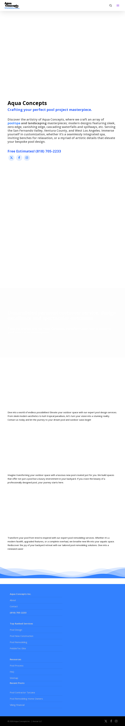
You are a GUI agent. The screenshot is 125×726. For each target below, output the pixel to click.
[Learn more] (62, 385)
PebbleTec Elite (18, 648)
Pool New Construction (21, 635)
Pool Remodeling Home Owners (26, 698)
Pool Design (16, 629)
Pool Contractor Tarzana (22, 692)
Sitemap (14, 677)
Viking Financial (17, 704)
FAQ (12, 671)
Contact (14, 606)
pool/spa (14, 123)
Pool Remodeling (18, 642)
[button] (118, 5)
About (13, 600)
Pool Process (16, 665)
